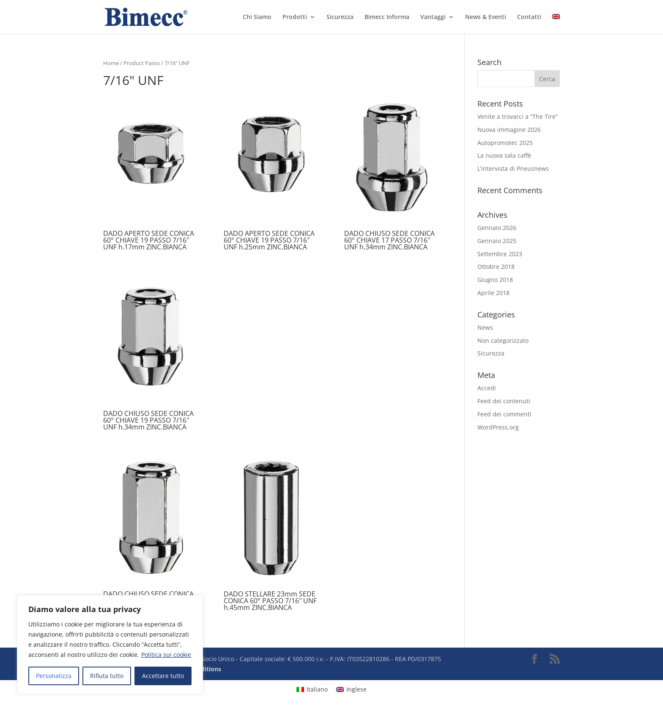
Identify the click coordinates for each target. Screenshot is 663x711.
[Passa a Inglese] (556, 24)
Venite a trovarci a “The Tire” (517, 116)
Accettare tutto (163, 676)
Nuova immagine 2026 (509, 130)
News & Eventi (485, 17)
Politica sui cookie (166, 655)
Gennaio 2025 (496, 241)
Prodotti (294, 17)
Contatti (529, 17)
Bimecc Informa (386, 17)
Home (111, 63)
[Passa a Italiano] (312, 689)
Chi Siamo (257, 17)
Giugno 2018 (495, 280)
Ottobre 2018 (496, 267)
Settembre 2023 (499, 254)
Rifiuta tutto (106, 676)
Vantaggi (433, 17)
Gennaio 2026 (496, 228)
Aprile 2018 (493, 293)
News (485, 327)
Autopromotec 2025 (505, 143)
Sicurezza (339, 17)
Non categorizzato (503, 340)
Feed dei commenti (504, 414)
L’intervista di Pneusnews (513, 168)
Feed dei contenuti (503, 401)
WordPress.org (498, 427)
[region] (110, 644)
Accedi (486, 388)
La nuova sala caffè (504, 155)
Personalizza (53, 676)
